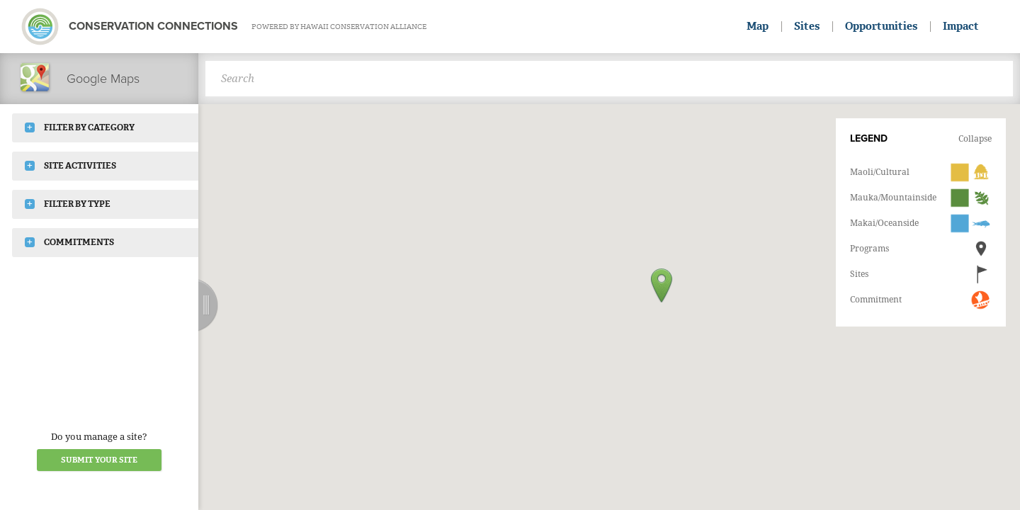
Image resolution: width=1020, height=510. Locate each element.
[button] (661, 285)
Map (758, 26)
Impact (961, 26)
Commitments (69, 242)
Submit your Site (99, 460)
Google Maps (79, 78)
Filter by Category (80, 127)
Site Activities (70, 165)
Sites (807, 26)
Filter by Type (67, 204)
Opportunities (881, 26)
